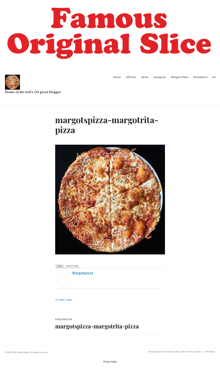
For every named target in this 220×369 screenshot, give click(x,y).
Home (117, 77)
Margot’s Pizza (179, 77)
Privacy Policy (110, 361)
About (144, 77)
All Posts (131, 77)
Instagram (159, 77)
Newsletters (200, 77)
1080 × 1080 (65, 299)
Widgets (214, 79)
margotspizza (82, 273)
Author (60, 266)
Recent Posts (72, 266)
